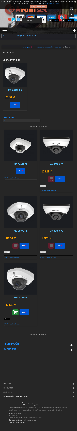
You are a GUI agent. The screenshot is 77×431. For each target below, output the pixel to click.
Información (11, 343)
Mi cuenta (7, 392)
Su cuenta (55, 20)
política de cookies (53, 3)
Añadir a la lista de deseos (13, 178)
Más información (41, 6)
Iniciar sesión (69, 20)
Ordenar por (8, 117)
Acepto (33, 6)
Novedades (9, 348)
